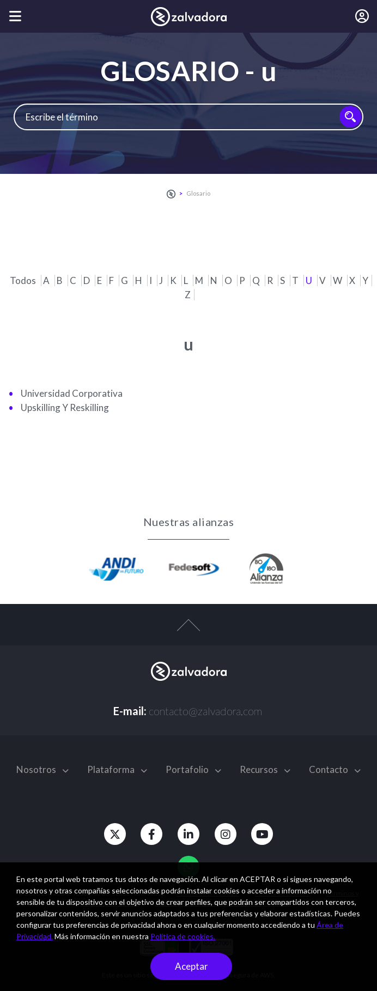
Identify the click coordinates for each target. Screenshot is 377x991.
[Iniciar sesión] (362, 16)
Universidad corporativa (72, 393)
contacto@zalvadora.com (205, 710)
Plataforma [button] (117, 769)
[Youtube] (265, 834)
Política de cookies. (182, 936)
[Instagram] (227, 834)
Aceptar (191, 966)
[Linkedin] (188, 834)
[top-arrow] (188, 630)
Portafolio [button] (193, 769)
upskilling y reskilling (65, 407)
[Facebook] (150, 834)
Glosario (198, 193)
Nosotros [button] (42, 769)
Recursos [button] (265, 769)
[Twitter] (112, 834)
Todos (24, 280)
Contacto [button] (335, 769)
